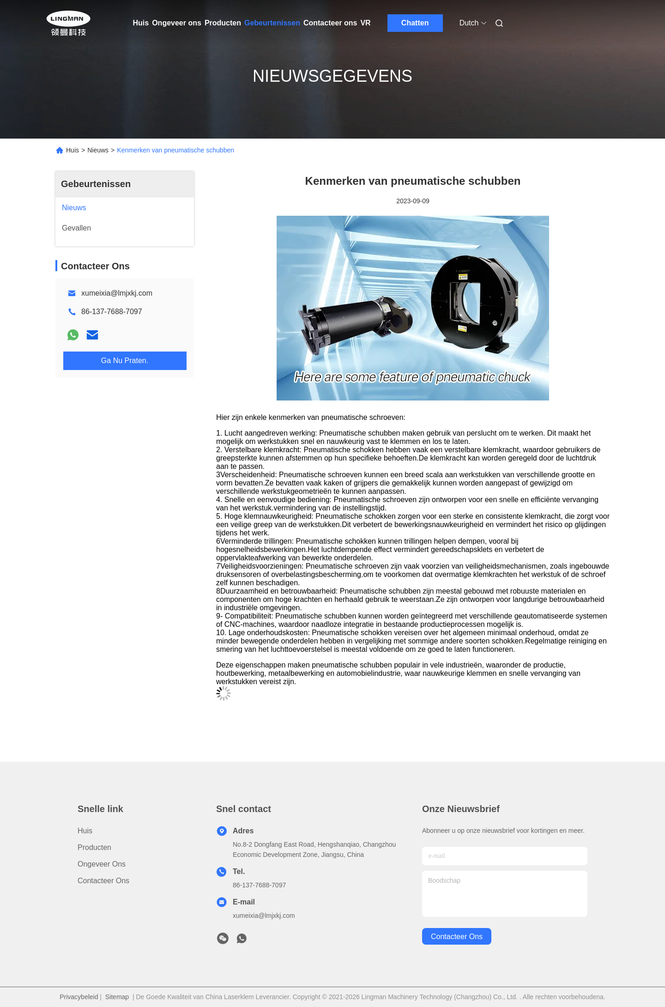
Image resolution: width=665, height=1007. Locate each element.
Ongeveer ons (176, 23)
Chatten (415, 23)
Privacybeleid (79, 997)
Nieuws (98, 150)
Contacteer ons (330, 23)
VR (365, 23)
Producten (223, 23)
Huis (141, 23)
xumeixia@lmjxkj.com (116, 293)
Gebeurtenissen (272, 23)
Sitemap (117, 997)
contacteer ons (457, 936)
